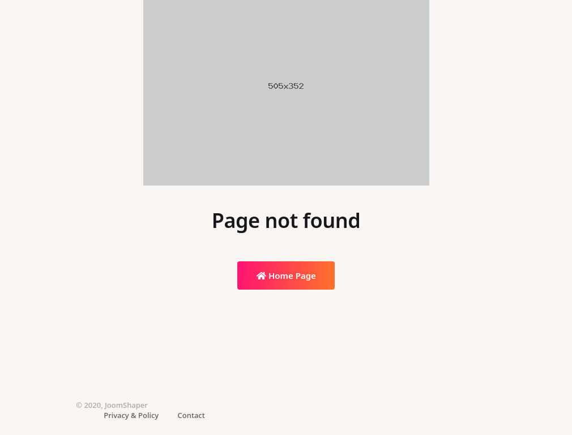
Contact (191, 415)
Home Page (286, 275)
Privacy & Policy (131, 415)
